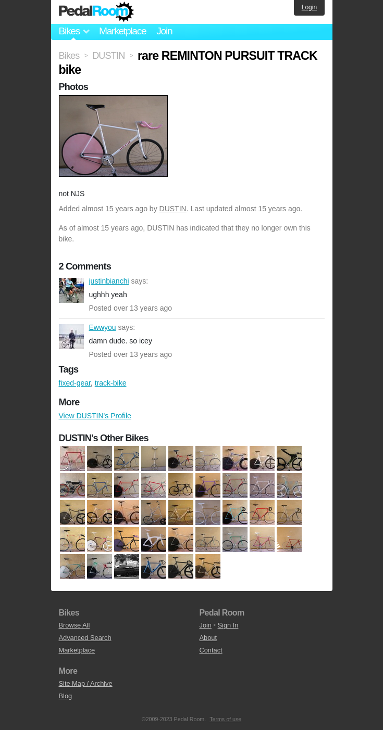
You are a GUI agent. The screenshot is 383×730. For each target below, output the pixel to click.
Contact (211, 650)
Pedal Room (96, 12)
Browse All (74, 625)
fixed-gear (75, 383)
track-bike (111, 383)
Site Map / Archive (86, 683)
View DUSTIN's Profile (95, 416)
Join (164, 30)
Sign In (228, 625)
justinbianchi (71, 290)
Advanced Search (85, 638)
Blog (65, 696)
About (208, 638)
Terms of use (225, 719)
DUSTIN (173, 208)
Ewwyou (71, 336)
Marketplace (122, 30)
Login (309, 7)
